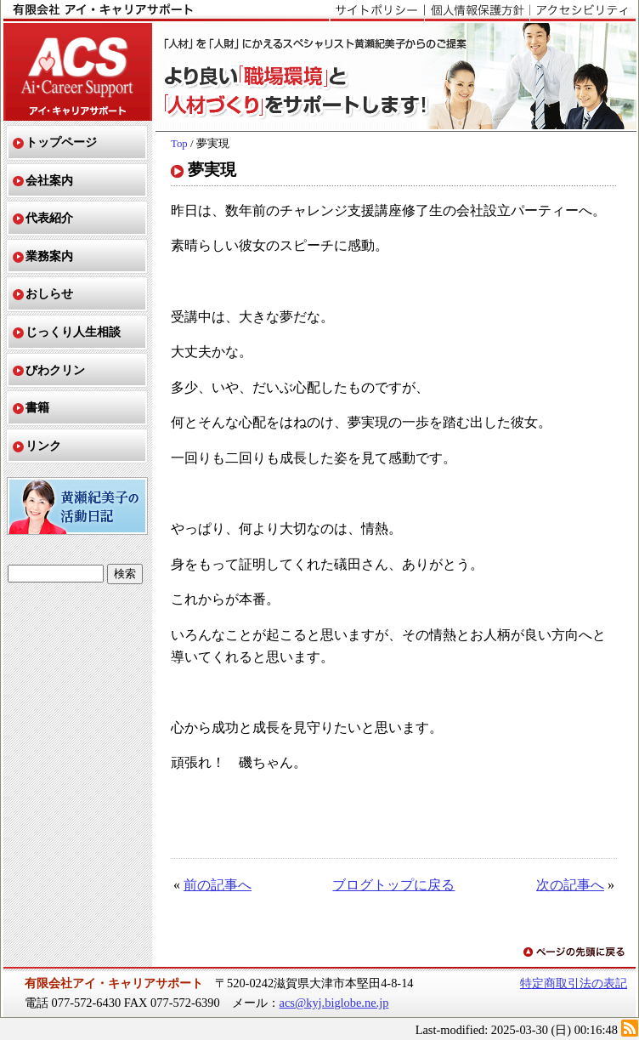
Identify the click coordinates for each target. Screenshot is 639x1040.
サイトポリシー (377, 11)
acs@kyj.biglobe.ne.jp (334, 1002)
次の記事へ (570, 885)
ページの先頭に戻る (575, 953)
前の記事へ (218, 885)
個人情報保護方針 (476, 11)
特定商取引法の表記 (573, 983)
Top (179, 144)
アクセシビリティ (582, 11)
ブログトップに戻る (393, 885)
